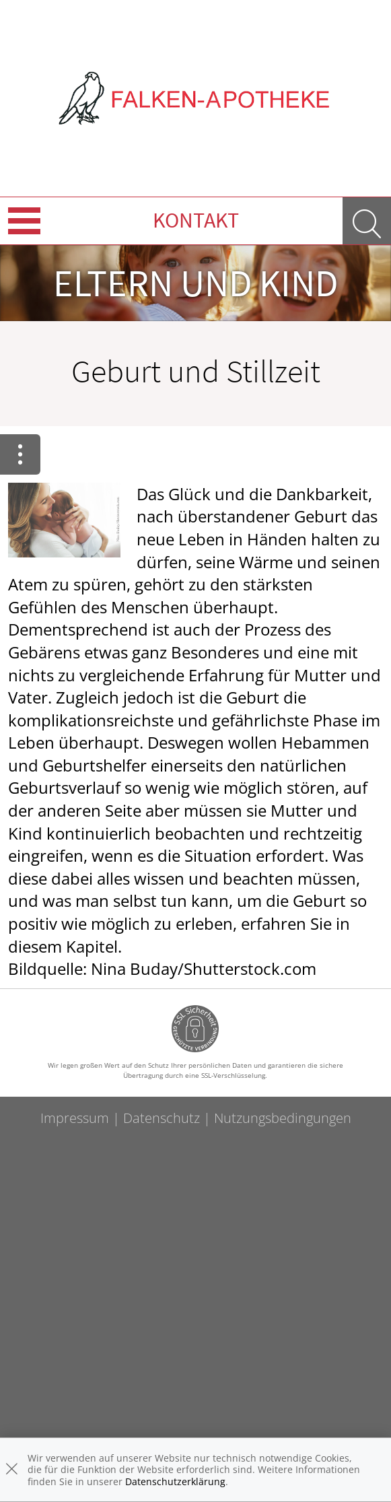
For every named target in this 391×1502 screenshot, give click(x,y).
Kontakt (196, 220)
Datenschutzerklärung (175, 1481)
